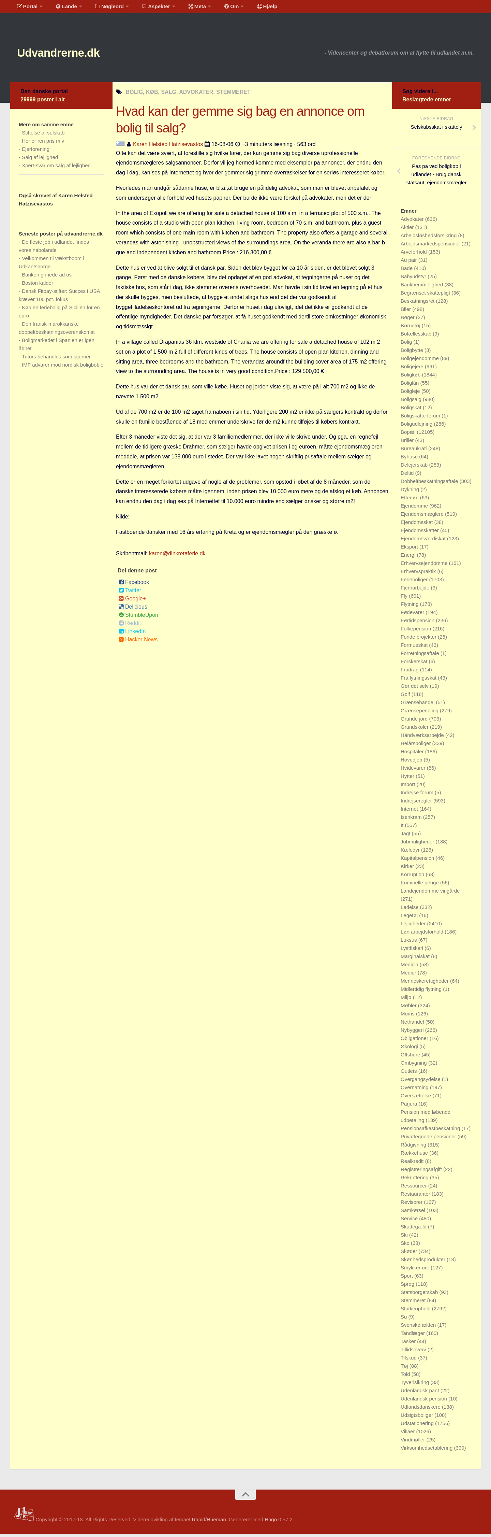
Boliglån (410, 386)
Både (407, 271)
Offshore (411, 1058)
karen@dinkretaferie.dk (177, 556)
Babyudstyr (414, 279)
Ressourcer (414, 1189)
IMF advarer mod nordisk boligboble (62, 368)
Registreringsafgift (422, 1172)
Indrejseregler (417, 804)
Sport (407, 1279)
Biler (406, 312)
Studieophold (416, 1311)
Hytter (408, 779)
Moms (408, 1017)
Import (409, 787)
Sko (406, 1246)
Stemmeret (414, 1303)
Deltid (408, 476)
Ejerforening (35, 152)
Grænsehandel (418, 705)
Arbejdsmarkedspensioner (431, 247)
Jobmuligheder (418, 845)
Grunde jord (415, 722)
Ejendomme (415, 509)
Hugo (271, 1523)
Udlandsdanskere (421, 1410)
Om (218, 8)
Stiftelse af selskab (43, 136)
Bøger (408, 320)
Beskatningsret (418, 304)
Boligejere (413, 369)
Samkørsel (414, 1213)
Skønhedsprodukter (424, 1262)
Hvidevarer (414, 771)
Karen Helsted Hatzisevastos (168, 147)
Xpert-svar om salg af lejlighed (56, 168)
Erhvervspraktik (419, 574)
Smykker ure (416, 1270)
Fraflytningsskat (419, 681)
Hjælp (251, 8)
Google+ (132, 601)
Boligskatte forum (421, 419)
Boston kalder (37, 286)
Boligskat (412, 410)
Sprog (408, 1287)
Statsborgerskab (420, 1295)
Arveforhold (414, 255)
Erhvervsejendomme (425, 566)
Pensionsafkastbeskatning (431, 1131)
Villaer (408, 1434)
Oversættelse (416, 1098)
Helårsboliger (416, 746)
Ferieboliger (415, 582)
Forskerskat (415, 664)
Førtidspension (418, 623)
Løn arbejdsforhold (423, 935)
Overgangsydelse (421, 1082)
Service (410, 1221)
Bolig (407, 345)
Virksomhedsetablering (427, 1451)
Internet (410, 812)
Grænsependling (420, 713)
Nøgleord (103, 8)
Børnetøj (411, 328)
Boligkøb (411, 378)
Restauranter (416, 1197)
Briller (408, 443)
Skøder (410, 1254)
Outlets (409, 1074)
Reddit (130, 626)
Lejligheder (414, 926)
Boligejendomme (420, 361)
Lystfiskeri (413, 951)
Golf (406, 697)
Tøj (405, 1369)
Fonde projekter (419, 640)
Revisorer (412, 1205)
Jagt (406, 836)
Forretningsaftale (421, 656)
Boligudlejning (417, 427)
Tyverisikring (416, 1385)
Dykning (410, 492)
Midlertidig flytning (422, 992)
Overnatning (415, 1090)
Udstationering (418, 1426)
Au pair (409, 263)
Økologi (410, 1049)
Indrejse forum (418, 795)
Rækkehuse (415, 1156)
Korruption (413, 877)
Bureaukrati (414, 451)
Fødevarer (413, 615)
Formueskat (415, 648)
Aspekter (148, 8)
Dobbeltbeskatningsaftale (430, 484)
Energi (409, 558)
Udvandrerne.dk (70, 54)
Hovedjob (412, 763)
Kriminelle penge (420, 885)
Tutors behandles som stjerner (56, 359)
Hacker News (138, 642)
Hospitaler (413, 754)
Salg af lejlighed (40, 160)
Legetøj (410, 918)
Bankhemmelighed (422, 287)
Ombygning (414, 1066)
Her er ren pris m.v (43, 144)
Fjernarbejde (416, 591)
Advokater (413, 222)
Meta (186, 8)
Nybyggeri (413, 1033)
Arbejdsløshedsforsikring (429, 238)
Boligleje (411, 394)
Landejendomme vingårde (430, 894)
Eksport (410, 550)
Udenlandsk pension (424, 1402)
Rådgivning (414, 1148)
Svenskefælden (419, 1328)
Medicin (410, 967)
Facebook (134, 585)
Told (406, 1377)
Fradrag (410, 672)
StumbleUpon (138, 618)
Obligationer (415, 1041)
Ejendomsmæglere (423, 517)
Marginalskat (416, 959)
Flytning (410, 607)
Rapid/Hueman (209, 1523)
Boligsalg (412, 402)
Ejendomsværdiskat (424, 541)
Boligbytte (413, 353)
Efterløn (410, 500)
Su (404, 1320)
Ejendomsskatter (420, 533)
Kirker (408, 869)
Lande (62, 8)
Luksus (409, 943)
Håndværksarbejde (423, 738)
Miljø (407, 1000)
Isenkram (412, 820)
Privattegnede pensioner (429, 1139)
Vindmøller (414, 1443)
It (403, 828)
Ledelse (410, 910)
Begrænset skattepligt (426, 296)
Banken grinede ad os (47, 278)
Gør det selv (415, 689)
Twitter (130, 593)
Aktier (408, 230)
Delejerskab (415, 468)
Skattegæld (414, 1230)
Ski (405, 1238)
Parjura (410, 1107)
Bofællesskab (417, 337)
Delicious (133, 610)
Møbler (409, 1008)
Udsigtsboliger (417, 1418)
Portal (26, 8)
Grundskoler (415, 730)
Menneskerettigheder (425, 984)
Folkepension (416, 632)
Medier (409, 976)
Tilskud (409, 1361)
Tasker (409, 1344)
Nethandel (413, 1025)
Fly (405, 599)
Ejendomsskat (417, 525)
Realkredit (413, 1164)
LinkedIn (132, 634)
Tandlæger (413, 1336)
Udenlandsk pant (421, 1393)
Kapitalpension (418, 861)
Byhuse (410, 459)
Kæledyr (411, 853)
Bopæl (409, 435)
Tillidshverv (414, 1352)
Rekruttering (415, 1180)
